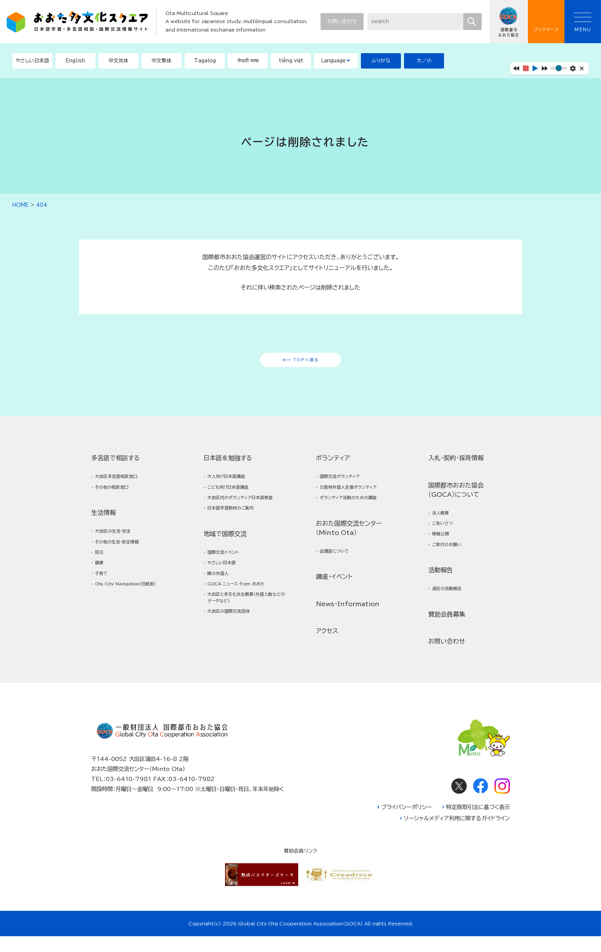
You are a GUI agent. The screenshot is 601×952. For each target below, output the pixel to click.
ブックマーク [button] (546, 22)
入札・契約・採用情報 (456, 462)
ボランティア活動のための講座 (357, 507)
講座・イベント (334, 590)
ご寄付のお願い (452, 556)
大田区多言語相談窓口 (123, 482)
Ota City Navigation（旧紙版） (131, 608)
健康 (101, 579)
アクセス (327, 644)
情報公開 (443, 543)
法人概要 (443, 518)
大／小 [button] (424, 60)
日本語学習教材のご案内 (237, 528)
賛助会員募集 (446, 629)
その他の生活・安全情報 (124, 553)
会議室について (339, 563)
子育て (104, 591)
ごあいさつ (446, 531)
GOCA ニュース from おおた (245, 612)
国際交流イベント (228, 574)
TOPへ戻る (306, 362)
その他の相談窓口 (117, 495)
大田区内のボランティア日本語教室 (244, 511)
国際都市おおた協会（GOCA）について (456, 494)
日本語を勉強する (228, 462)
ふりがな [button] (381, 60)
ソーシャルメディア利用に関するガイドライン (457, 834)
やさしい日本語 (226, 587)
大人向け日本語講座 (232, 482)
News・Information (347, 616)
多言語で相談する (115, 462)
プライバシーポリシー (406, 823)
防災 (101, 566)
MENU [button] (582, 22)
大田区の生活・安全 (119, 541)
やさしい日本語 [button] (32, 60)
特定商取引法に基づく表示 (478, 823)
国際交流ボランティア (346, 482)
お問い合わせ (342, 21)
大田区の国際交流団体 (235, 646)
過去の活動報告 (452, 602)
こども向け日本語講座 (235, 495)
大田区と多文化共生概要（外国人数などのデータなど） (244, 629)
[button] (75, 61)
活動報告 (440, 583)
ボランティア (333, 462)
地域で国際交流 (225, 555)
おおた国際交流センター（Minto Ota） (349, 538)
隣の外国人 (221, 600)
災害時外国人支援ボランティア (357, 495)
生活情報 (103, 521)
